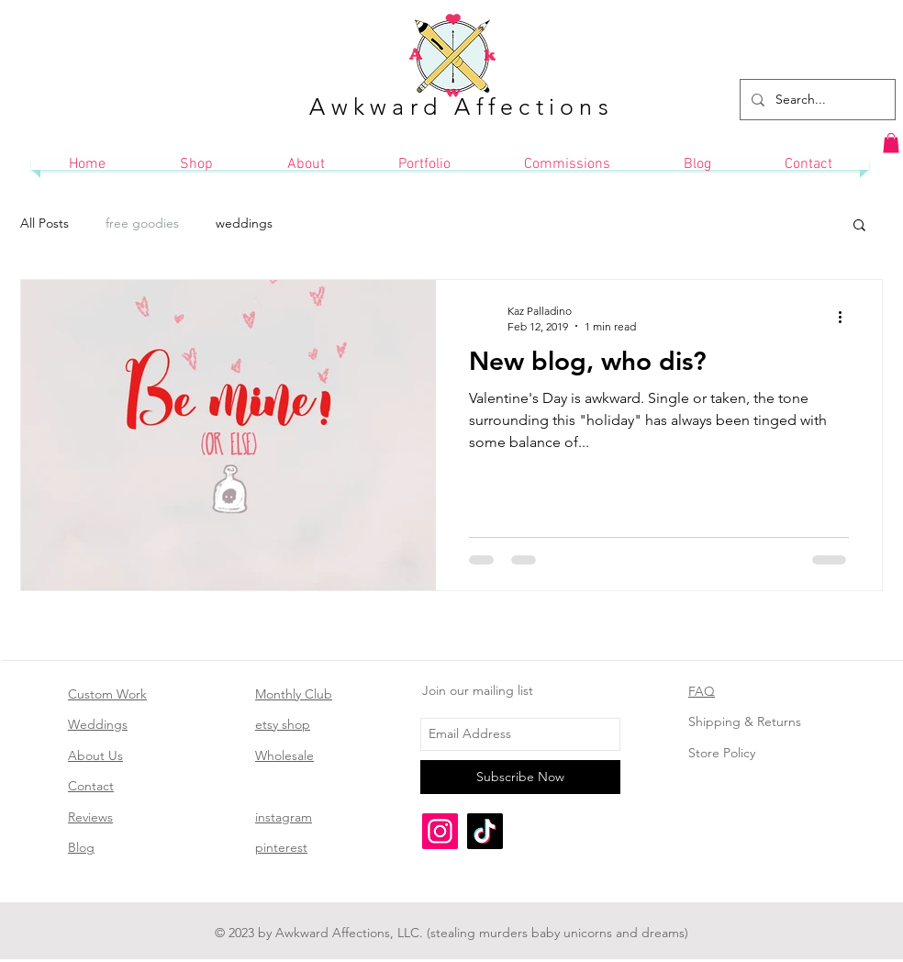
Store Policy (721, 752)
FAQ (701, 691)
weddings (244, 223)
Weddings (98, 724)
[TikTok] (485, 831)
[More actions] (846, 318)
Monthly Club (293, 694)
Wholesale (284, 755)
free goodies (142, 223)
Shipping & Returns (744, 721)
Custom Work (107, 694)
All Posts (44, 223)
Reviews (90, 817)
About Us (95, 755)
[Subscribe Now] (520, 777)
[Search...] (815, 99)
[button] (891, 143)
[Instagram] (440, 831)
